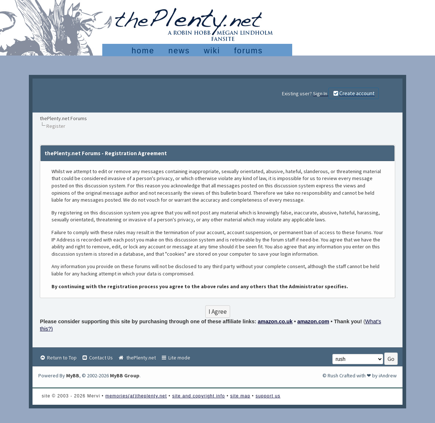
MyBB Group (125, 375)
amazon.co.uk (275, 321)
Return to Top (58, 357)
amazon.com (313, 321)
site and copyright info (198, 396)
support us (268, 396)
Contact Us (97, 357)
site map (240, 396)
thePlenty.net (137, 357)
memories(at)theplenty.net (136, 396)
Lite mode (175, 357)
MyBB (72, 375)
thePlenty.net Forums (63, 118)
